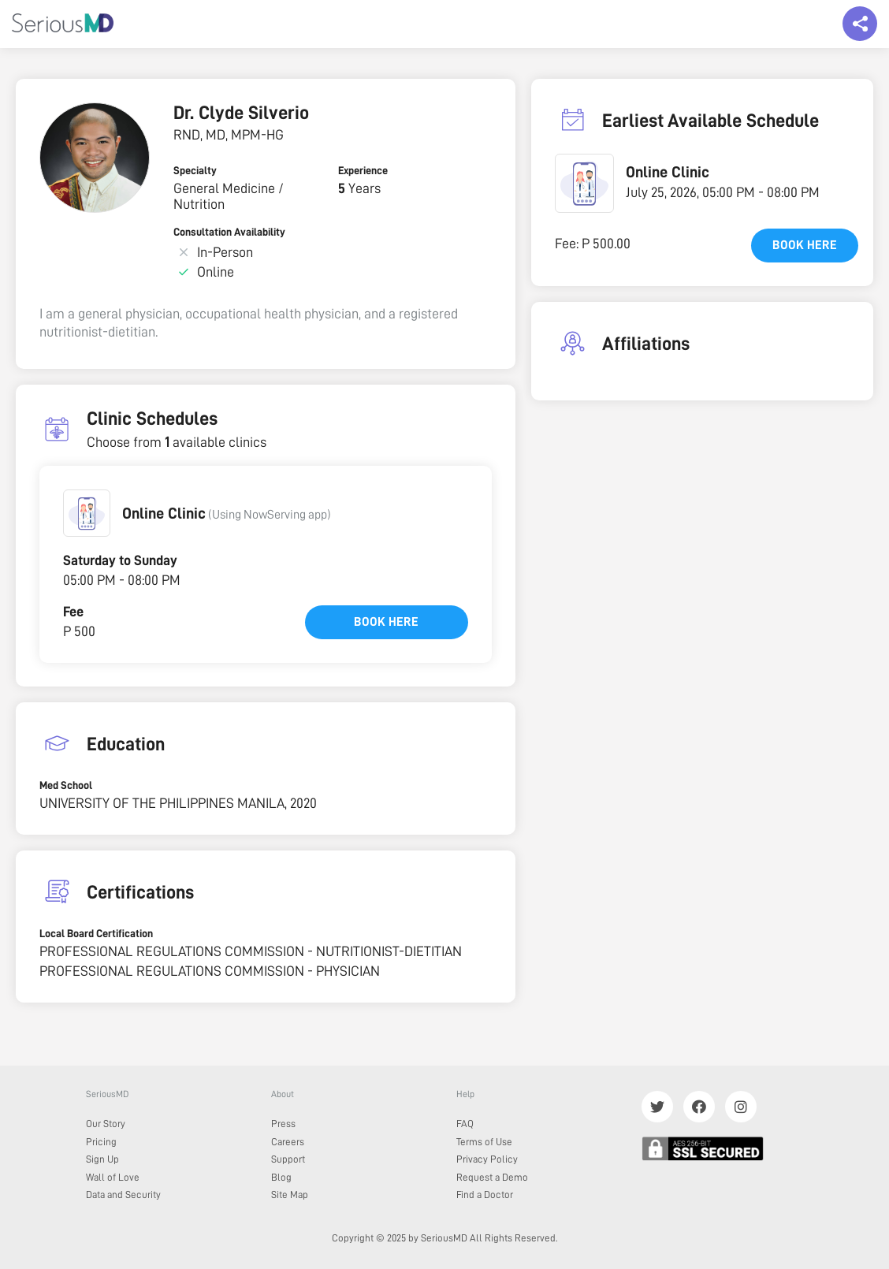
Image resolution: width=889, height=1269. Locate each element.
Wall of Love (112, 1177)
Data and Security (123, 1194)
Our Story (105, 1123)
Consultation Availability (229, 231)
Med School (65, 785)
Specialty (195, 170)
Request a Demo (492, 1177)
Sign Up (102, 1159)
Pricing (101, 1142)
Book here (386, 622)
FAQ (465, 1123)
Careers (287, 1142)
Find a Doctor (484, 1194)
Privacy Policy (487, 1159)
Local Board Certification (96, 933)
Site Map (289, 1194)
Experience (363, 170)
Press (283, 1123)
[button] (86, 513)
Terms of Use (484, 1142)
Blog (281, 1177)
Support (288, 1159)
